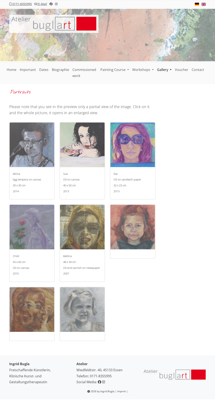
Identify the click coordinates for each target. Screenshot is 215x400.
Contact (198, 69)
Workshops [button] (141, 69)
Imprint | (122, 391)
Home (11, 69)
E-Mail (40, 4)
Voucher (181, 69)
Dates (44, 69)
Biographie (60, 69)
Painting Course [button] (113, 69)
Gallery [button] (163, 69)
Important (28, 69)
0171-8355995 (20, 4)
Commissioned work (84, 72)
